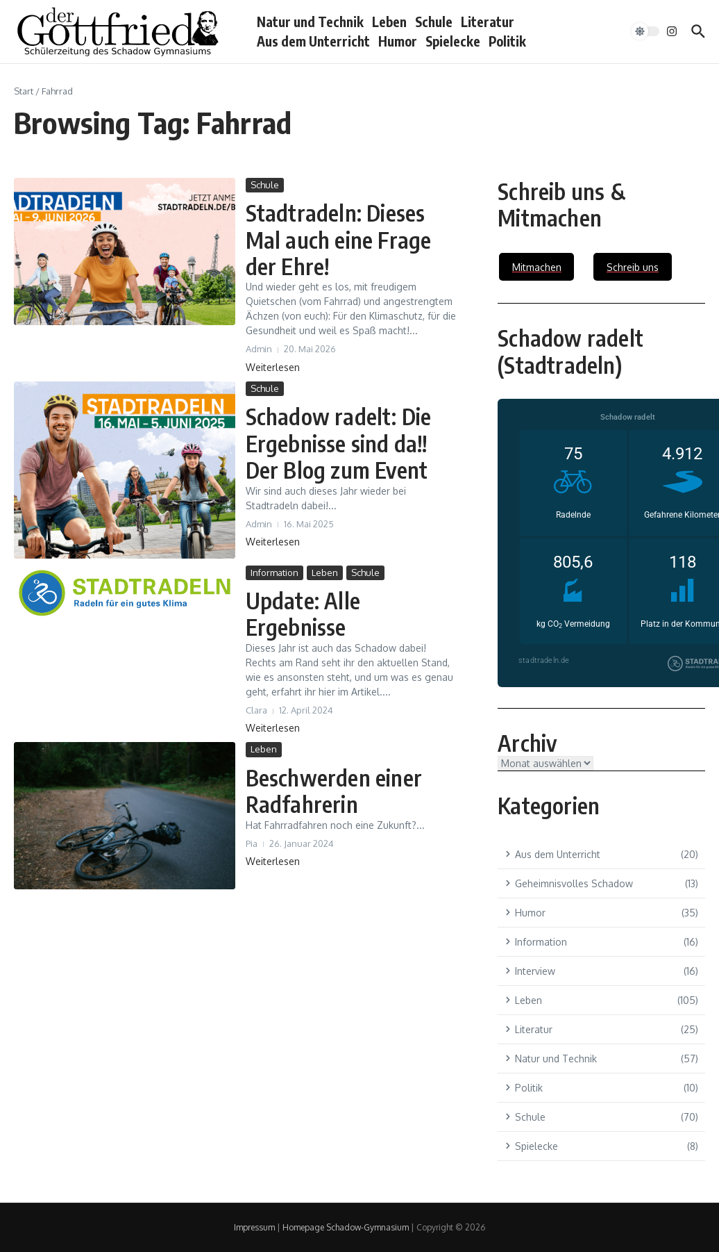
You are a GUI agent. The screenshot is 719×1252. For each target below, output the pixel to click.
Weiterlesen (273, 367)
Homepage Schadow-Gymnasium (345, 1227)
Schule (433, 21)
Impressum (254, 1227)
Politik (507, 41)
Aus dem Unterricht (313, 41)
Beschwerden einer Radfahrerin (334, 791)
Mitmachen (536, 267)
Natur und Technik (310, 21)
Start (23, 91)
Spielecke (452, 41)
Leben (389, 21)
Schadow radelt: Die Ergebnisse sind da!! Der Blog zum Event (339, 443)
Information (274, 572)
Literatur (487, 21)
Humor (397, 41)
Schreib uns (633, 267)
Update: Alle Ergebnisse (303, 613)
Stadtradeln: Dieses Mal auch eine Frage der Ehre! (339, 239)
